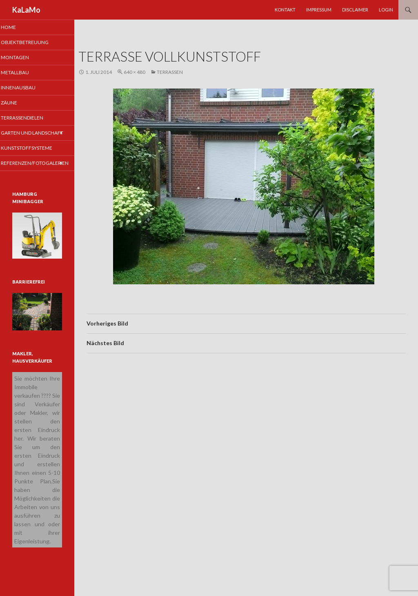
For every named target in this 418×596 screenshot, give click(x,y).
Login (386, 9)
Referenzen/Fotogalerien (43, 171)
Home (19, 27)
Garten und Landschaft (26, 138)
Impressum (318, 9)
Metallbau (25, 73)
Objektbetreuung (34, 42)
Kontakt (285, 9)
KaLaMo (26, 9)
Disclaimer (355, 9)
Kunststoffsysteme (36, 156)
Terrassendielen (32, 119)
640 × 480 (134, 72)
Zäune (19, 103)
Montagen (25, 57)
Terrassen (170, 72)
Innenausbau (28, 88)
